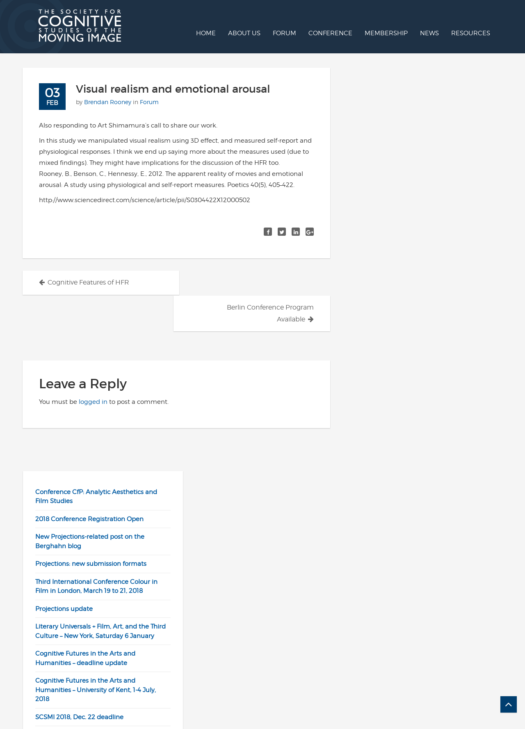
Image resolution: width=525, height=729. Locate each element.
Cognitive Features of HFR (88, 282)
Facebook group (297, 682)
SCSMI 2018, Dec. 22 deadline (399, 313)
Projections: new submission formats (410, 160)
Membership (386, 33)
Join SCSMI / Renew (421, 660)
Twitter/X (286, 671)
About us (244, 33)
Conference (330, 33)
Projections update (383, 205)
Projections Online (418, 649)
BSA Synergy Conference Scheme (406, 331)
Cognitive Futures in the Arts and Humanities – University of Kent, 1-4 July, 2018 (415, 286)
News (429, 33)
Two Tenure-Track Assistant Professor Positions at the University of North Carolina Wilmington (421, 394)
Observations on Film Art (392, 494)
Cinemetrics (373, 458)
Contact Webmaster (303, 693)
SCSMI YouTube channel (309, 660)
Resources (470, 33)
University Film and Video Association (411, 548)
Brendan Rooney (107, 101)
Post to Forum (294, 649)
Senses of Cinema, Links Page (400, 512)
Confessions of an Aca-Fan (394, 477)
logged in (93, 376)
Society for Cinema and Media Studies (412, 530)
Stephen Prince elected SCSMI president (416, 367)
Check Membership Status (431, 671)
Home (206, 33)
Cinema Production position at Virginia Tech (421, 349)
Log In (400, 638)
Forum (284, 33)
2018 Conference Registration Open (409, 115)
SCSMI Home (293, 638)
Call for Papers (295, 704)
